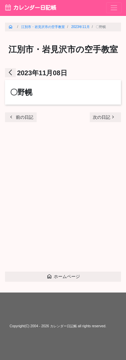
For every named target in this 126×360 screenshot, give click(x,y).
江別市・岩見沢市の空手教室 (43, 27)
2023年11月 (80, 27)
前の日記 (20, 116)
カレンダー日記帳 (30, 7)
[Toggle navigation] (114, 7)
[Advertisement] (63, 199)
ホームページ (63, 276)
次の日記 (104, 116)
